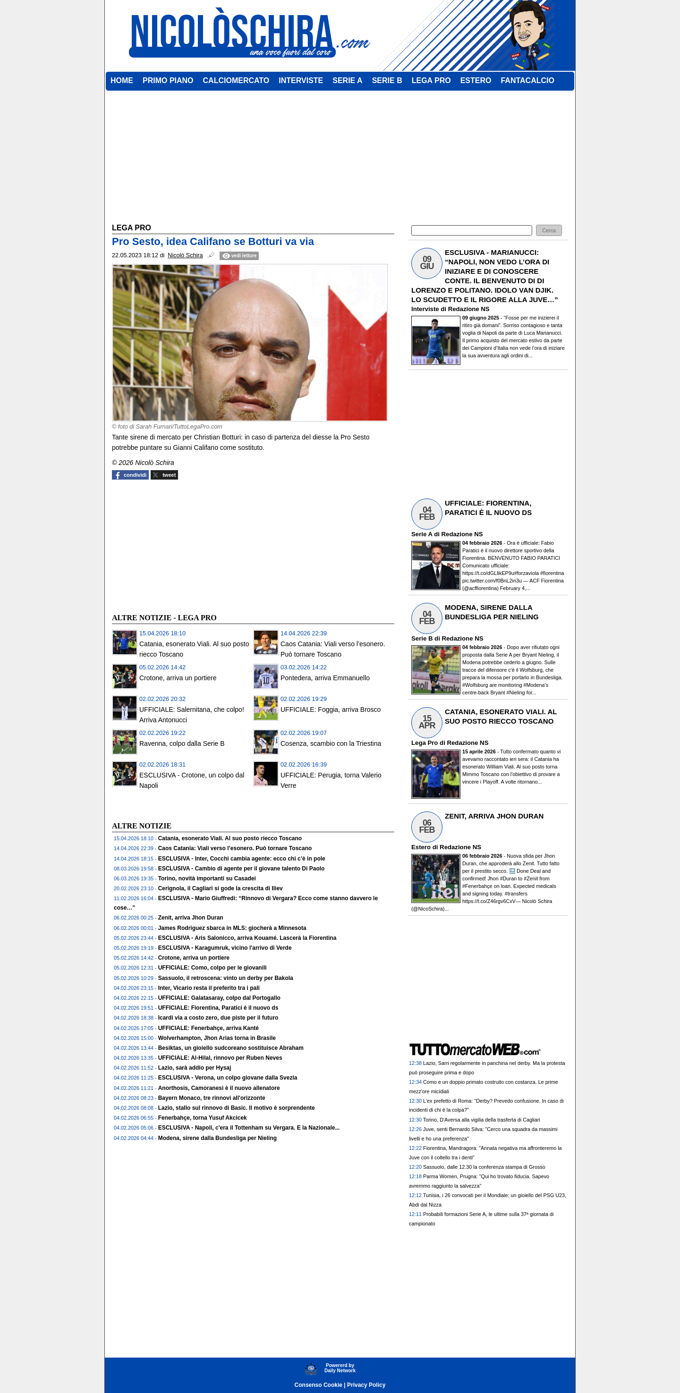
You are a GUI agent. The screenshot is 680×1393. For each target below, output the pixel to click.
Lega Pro (424, 742)
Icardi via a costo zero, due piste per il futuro (218, 1017)
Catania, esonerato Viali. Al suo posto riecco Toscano (230, 838)
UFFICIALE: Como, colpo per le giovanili (212, 967)
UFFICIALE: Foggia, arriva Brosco (330, 709)
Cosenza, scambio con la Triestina (330, 743)
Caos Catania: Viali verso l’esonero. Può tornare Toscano (235, 848)
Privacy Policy (366, 1385)
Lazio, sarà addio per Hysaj (194, 1067)
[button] (549, 230)
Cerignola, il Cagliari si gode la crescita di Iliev (220, 888)
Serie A (421, 534)
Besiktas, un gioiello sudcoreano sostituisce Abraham (231, 1048)
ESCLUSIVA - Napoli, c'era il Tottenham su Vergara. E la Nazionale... (249, 1127)
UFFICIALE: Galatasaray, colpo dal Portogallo (219, 998)
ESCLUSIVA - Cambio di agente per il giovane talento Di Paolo (241, 868)
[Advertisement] (183, 545)
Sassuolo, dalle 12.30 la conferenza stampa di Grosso (484, 1167)
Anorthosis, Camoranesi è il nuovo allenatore (219, 1088)
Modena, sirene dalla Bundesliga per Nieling (217, 1138)
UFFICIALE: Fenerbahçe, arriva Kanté (208, 1028)
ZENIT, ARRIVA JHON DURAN (494, 816)
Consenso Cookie (318, 1385)
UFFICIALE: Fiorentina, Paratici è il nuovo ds (218, 1008)
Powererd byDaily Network (340, 1368)
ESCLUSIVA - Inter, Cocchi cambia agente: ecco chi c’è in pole (241, 858)
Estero (421, 847)
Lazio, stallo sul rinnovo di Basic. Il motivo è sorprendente (236, 1108)
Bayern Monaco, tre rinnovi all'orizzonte (211, 1098)
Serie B (422, 638)
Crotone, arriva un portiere (177, 678)
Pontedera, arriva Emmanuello (325, 678)
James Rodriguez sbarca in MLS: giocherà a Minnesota (232, 928)
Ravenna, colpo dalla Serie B (182, 743)
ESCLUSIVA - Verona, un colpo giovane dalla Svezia (228, 1077)
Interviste (425, 308)
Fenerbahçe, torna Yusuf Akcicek (202, 1117)
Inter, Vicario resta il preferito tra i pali (209, 988)
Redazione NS (469, 308)
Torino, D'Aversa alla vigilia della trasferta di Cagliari (481, 1120)
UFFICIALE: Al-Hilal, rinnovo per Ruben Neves (220, 1058)
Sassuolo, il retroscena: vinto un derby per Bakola (225, 978)
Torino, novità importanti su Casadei (207, 878)
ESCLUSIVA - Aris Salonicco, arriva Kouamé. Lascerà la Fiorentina (247, 938)
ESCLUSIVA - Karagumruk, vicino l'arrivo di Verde (225, 948)
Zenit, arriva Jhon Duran (190, 917)
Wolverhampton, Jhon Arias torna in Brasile (217, 1038)
